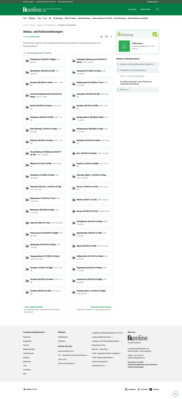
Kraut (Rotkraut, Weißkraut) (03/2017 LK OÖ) (45, 153)
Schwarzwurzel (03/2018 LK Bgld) (46, 234)
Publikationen (63, 337)
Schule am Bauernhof (99, 361)
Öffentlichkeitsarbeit (65, 2)
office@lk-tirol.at (139, 358)
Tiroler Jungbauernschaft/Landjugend (106, 353)
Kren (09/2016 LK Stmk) (93, 153)
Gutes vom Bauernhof (66, 363)
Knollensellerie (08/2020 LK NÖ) (92, 118)
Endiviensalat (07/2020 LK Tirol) (92, 83)
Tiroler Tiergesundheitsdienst (102, 357)
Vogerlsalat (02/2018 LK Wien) (92, 269)
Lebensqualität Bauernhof (101, 337)
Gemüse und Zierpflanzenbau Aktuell (137, 64)
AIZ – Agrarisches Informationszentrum (72, 355)
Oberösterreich (28, 353)
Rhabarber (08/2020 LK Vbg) (44, 211)
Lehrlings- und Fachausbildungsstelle (105, 341)
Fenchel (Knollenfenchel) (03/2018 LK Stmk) (46, 95)
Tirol (24, 366)
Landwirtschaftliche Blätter (46, 2)
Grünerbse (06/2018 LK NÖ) (93, 95)
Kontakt (140, 362)
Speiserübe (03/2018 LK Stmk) (45, 245)
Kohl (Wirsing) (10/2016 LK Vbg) (46, 130)
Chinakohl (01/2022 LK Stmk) (91, 72)
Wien (25, 374)
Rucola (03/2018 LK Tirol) (93, 211)
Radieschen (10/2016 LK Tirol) (45, 199)
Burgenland (27, 341)
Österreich (27, 337)
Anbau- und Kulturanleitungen (132, 76)
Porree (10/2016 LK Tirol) (92, 188)
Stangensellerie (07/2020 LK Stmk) (45, 257)
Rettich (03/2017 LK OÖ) (93, 200)
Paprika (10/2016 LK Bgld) (93, 164)
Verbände (61, 341)
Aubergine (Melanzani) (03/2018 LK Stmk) (92, 60)
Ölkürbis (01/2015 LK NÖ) (45, 164)
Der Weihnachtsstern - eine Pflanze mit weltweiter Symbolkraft (136, 83)
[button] (134, 10)
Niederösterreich (29, 349)
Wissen (124, 90)
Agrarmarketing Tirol (65, 351)
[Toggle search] (157, 10)
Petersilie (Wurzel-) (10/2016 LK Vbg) (46, 188)
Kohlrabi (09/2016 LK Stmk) (46, 141)
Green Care (62, 359)
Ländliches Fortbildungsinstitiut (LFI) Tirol (107, 333)
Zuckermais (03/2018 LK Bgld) (92, 280)
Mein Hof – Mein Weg (99, 349)
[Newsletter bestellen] (30, 389)
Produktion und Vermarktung (133, 70)
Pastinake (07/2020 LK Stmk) (44, 176)
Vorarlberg (27, 370)
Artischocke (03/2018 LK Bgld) (45, 60)
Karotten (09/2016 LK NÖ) (92, 107)
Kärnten (26, 345)
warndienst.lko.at (98, 366)
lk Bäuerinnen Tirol (98, 345)
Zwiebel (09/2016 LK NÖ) (45, 292)
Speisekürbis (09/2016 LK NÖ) (91, 234)
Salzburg (26, 357)
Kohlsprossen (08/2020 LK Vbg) (92, 130)
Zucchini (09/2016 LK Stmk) (46, 280)
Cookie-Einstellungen (136, 367)
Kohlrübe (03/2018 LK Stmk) (93, 141)
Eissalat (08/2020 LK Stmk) (46, 83)
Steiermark (27, 361)
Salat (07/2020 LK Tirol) (46, 223)
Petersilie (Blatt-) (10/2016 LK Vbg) (91, 176)
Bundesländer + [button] (153, 2)
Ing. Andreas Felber (33, 36)
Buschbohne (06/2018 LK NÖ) (44, 72)
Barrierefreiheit (151, 365)
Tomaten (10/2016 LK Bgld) (46, 269)
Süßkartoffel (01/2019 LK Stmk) (92, 257)
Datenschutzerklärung (136, 365)
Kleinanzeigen (28, 2)
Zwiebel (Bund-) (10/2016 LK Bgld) (91, 292)
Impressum (132, 362)
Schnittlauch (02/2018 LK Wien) (92, 222)
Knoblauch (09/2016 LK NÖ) (46, 118)
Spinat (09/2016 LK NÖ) (92, 246)
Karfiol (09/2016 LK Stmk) (45, 107)
